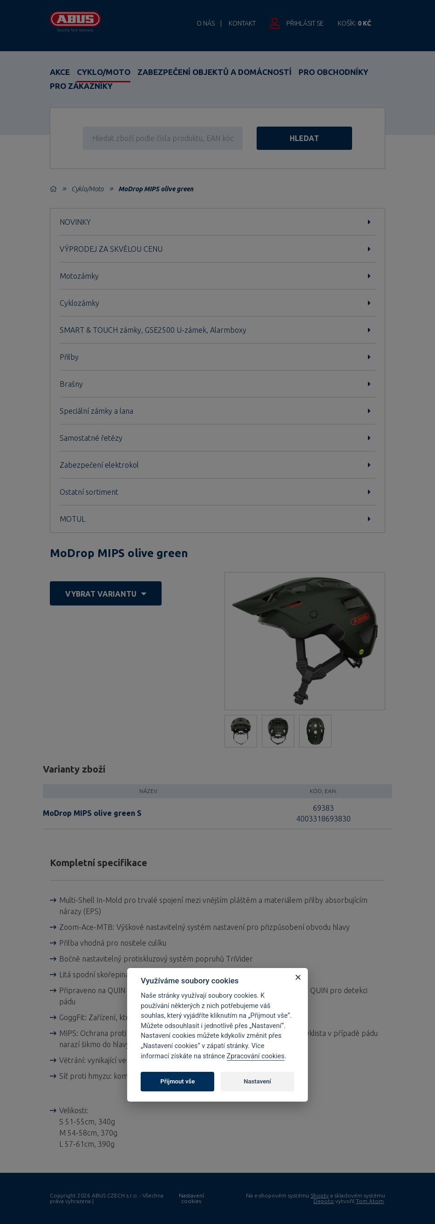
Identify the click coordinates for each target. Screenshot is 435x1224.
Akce (60, 71)
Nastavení (257, 1081)
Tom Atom (370, 1201)
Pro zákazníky (81, 85)
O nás (206, 23)
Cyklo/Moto (103, 71)
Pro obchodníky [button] (333, 71)
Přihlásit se (305, 23)
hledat (304, 138)
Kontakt (242, 23)
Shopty (320, 1195)
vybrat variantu (105, 593)
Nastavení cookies (191, 1198)
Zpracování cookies (256, 1056)
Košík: (354, 23)
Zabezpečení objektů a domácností (214, 71)
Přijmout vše (177, 1081)
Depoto (323, 1201)
